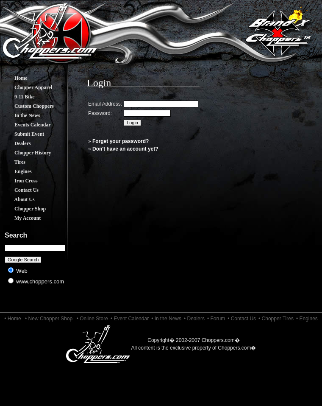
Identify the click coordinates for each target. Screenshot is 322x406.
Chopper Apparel (27, 87)
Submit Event (23, 134)
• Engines (307, 319)
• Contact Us (242, 319)
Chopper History (26, 153)
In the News (21, 115)
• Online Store (92, 319)
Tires (13, 162)
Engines (17, 171)
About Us (18, 199)
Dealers (16, 143)
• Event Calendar (130, 319)
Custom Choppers (28, 106)
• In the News (166, 319)
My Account (21, 218)
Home (15, 78)
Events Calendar (26, 125)
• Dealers (194, 319)
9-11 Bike (18, 97)
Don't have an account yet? (125, 149)
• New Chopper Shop (48, 319)
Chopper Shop (24, 209)
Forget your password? (120, 141)
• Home (12, 319)
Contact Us (20, 190)
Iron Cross (20, 181)
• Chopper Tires (276, 319)
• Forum (216, 319)
